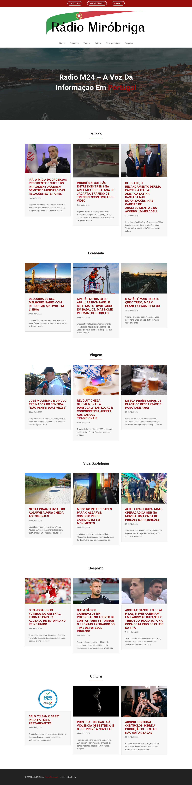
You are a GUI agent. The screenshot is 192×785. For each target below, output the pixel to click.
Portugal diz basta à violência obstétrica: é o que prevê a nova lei (95, 725)
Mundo (62, 43)
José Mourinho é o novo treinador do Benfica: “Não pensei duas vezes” (47, 404)
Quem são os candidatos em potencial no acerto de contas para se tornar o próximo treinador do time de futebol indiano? (96, 620)
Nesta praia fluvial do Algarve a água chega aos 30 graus (47, 512)
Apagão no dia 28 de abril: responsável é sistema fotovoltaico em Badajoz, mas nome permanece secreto (95, 306)
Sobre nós (75, 3)
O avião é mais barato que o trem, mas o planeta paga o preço (142, 302)
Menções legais (97, 3)
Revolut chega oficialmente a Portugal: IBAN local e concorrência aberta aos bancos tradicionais (95, 409)
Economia (74, 43)
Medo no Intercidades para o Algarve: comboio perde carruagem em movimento (94, 516)
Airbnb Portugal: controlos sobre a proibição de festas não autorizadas (140, 727)
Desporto (129, 43)
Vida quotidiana (113, 43)
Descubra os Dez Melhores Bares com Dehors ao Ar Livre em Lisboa (46, 304)
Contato (118, 3)
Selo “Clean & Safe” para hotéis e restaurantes (44, 720)
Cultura (98, 43)
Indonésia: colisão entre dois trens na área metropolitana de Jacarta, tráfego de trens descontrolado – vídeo (96, 191)
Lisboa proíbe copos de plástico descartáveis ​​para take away (143, 404)
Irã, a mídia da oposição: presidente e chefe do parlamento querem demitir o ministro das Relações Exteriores (48, 186)
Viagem (87, 43)
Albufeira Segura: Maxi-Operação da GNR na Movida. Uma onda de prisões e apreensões (144, 514)
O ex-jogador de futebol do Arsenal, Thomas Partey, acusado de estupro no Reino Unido (47, 617)
